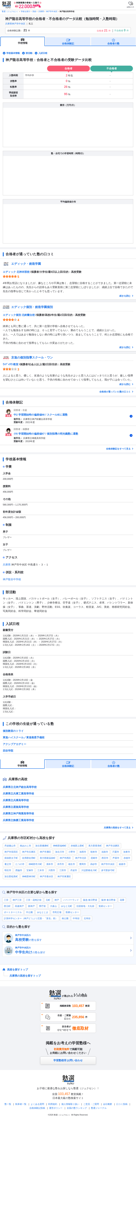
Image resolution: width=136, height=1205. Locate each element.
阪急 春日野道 (90, 983)
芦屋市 (116, 941)
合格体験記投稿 (37, 1191)
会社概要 (107, 1187)
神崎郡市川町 (35, 947)
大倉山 (53, 989)
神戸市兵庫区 (29, 935)
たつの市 (19, 947)
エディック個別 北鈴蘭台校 (19, 398)
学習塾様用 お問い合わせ (68, 1143)
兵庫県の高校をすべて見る (117, 911)
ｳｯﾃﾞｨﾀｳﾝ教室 (10, 447)
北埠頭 (87, 1001)
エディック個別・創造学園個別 (32, 390)
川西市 (51, 953)
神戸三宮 (17, 983)
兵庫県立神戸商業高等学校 (18, 896)
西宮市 (105, 941)
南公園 (65, 1001)
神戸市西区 (65, 941)
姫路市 (122, 947)
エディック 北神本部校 (16, 355)
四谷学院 (8, 833)
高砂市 (93, 947)
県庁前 (42, 989)
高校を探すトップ (17, 1052)
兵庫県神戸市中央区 (15, 23)
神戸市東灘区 (64, 960)
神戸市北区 (80, 941)
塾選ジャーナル (99, 1191)
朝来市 (93, 935)
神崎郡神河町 (29, 960)
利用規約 (52, 1187)
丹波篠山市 (10, 929)
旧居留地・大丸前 (85, 989)
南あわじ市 (25, 929)
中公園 (29, 995)
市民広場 (56, 995)
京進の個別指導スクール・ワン (32, 440)
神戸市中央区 (108, 947)
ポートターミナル (13, 995)
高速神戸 (19, 989)
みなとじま (42, 995)
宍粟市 (115, 935)
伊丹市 (60, 947)
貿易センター (105, 989)
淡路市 (104, 935)
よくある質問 (38, 1187)
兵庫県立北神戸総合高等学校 (20, 870)
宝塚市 (29, 953)
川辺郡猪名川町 (89, 953)
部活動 (29, 53)
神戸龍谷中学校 (12, 662)
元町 (48, 983)
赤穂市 (127, 941)
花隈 (122, 983)
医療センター (72, 995)
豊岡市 (82, 947)
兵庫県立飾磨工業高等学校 (18, 903)
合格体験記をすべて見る (118, 532)
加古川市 (59, 935)
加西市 (82, 935)
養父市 (7, 947)
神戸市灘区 (45, 935)
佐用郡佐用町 (29, 941)
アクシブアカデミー (14, 827)
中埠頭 (76, 1001)
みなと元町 (66, 989)
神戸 (57, 983)
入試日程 (42, 53)
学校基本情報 (13, 53)
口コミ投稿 (121, 1187)
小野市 (71, 935)
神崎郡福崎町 (59, 929)
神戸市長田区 (11, 935)
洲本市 (49, 947)
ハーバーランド (71, 983)
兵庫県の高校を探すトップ (25, 1059)
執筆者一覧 (20, 1187)
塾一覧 (7, 1187)
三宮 (6, 983)
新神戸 (31, 989)
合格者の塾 (113, 43)
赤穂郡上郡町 (77, 929)
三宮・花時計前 (33, 983)
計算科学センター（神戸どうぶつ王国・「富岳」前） (30, 1001)
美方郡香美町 (95, 929)
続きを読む (125, 379)
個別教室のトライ (13, 814)
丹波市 (73, 953)
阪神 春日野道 (108, 983)
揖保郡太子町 (11, 941)
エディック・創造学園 (26, 347)
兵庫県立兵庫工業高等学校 (18, 876)
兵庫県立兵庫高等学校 (16, 883)
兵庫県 (7, 647)
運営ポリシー (56, 1191)
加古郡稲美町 (11, 960)
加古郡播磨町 (42, 929)
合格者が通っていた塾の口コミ (115, 475)
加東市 (126, 935)
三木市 (40, 953)
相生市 (71, 947)
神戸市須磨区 (112, 929)
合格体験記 (68, 43)
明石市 (7, 953)
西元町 (7, 989)
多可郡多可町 (108, 953)
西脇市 (18, 953)
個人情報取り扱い (70, 1187)
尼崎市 (94, 941)
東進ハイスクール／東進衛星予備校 (23, 820)
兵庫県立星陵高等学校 (16, 890)
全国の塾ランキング (77, 1191)
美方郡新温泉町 (47, 941)
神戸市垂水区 (46, 960)
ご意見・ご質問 (91, 1187)
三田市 (62, 953)
